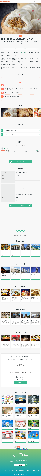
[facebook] (17, 231)
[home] (5, 2)
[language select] (34, 1)
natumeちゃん (6, 148)
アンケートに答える (20, 382)
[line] (23, 231)
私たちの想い (4, 470)
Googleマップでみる (20, 227)
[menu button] (39, 1)
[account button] (37, 1)
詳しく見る (38, 150)
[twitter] (20, 231)
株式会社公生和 (28, 46)
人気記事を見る (20, 474)
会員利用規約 (11, 470)
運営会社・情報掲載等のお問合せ (32, 470)
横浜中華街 (23, 52)
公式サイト (17, 200)
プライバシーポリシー (20, 470)
